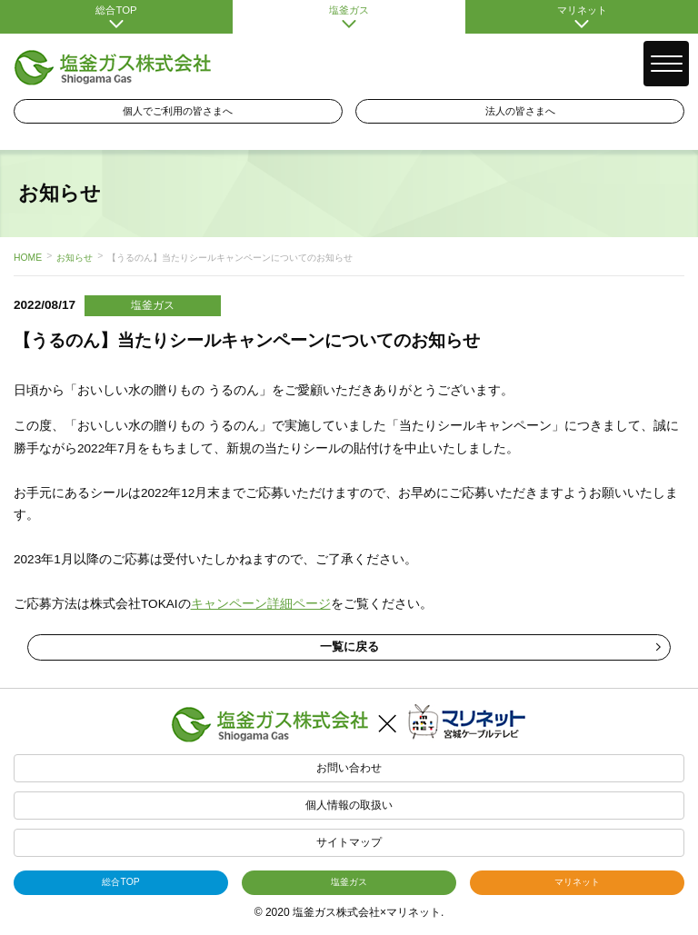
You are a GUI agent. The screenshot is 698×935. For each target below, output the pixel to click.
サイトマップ (349, 842)
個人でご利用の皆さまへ (178, 110)
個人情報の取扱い (349, 805)
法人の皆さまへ (520, 110)
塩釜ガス (349, 16)
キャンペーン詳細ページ (261, 604)
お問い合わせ (349, 767)
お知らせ (74, 258)
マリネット (581, 16)
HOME (28, 258)
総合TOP (116, 16)
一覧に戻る (491, 646)
